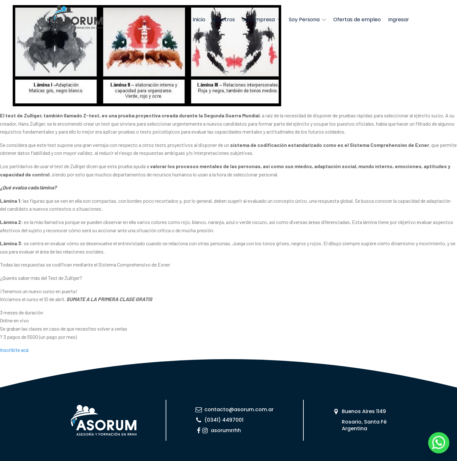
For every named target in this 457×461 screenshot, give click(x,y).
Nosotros (223, 19)
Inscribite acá (14, 350)
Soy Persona (307, 19)
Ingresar (398, 19)
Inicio (199, 19)
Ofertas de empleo (357, 19)
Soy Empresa (261, 19)
